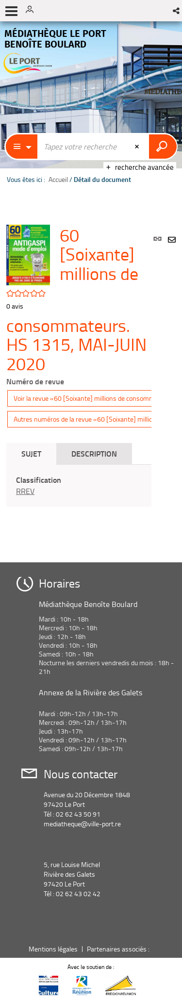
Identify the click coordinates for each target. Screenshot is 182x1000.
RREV (25, 491)
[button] (177, 10)
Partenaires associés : (119, 948)
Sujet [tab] (31, 453)
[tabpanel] (79, 486)
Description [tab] (94, 453)
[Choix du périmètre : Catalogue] (22, 146)
